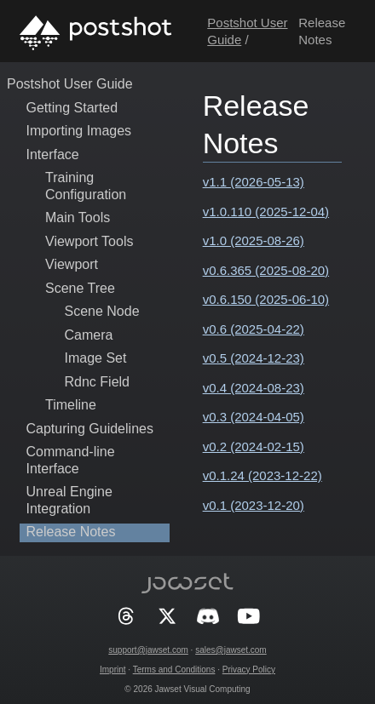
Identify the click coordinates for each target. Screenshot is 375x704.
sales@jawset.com (231, 650)
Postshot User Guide (70, 84)
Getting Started (72, 107)
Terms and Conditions (174, 669)
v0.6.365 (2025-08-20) (266, 270)
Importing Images (79, 130)
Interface (52, 154)
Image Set (96, 358)
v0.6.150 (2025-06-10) (266, 299)
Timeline (70, 405)
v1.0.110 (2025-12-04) (266, 211)
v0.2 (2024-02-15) (253, 446)
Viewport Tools (89, 241)
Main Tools (77, 217)
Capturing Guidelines (89, 428)
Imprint (113, 669)
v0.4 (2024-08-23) (253, 388)
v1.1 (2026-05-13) (253, 182)
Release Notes (71, 531)
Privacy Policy (248, 669)
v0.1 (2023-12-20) (253, 505)
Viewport (71, 264)
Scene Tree (80, 288)
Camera (89, 335)
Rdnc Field (97, 382)
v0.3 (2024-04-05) (253, 416)
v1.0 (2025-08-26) (253, 240)
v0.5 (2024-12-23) (253, 358)
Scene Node (102, 311)
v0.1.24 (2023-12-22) (262, 475)
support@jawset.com (148, 650)
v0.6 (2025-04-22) (253, 329)
